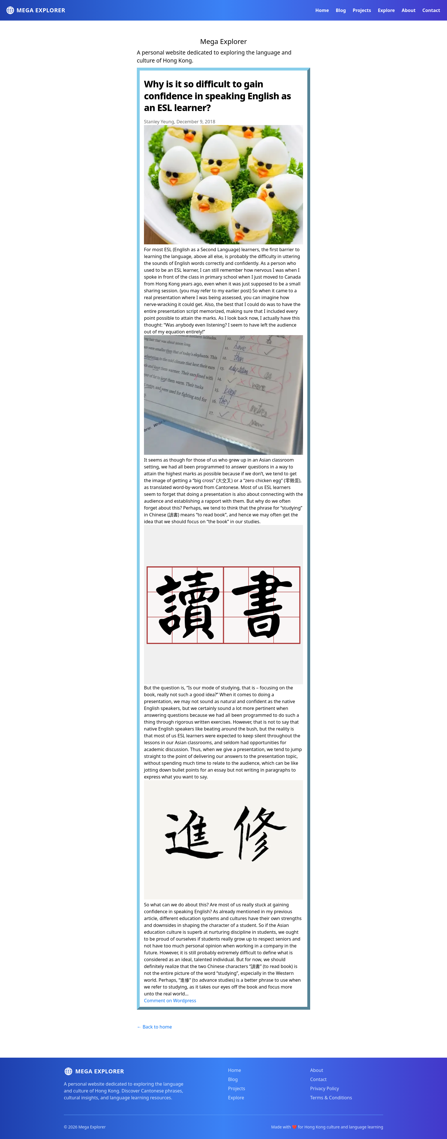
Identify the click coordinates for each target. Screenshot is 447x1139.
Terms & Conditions (331, 1097)
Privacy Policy (324, 1088)
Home (322, 10)
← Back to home (154, 1027)
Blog (341, 10)
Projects (362, 10)
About (409, 10)
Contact (431, 10)
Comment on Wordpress (170, 1000)
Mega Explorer (223, 41)
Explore (386, 10)
